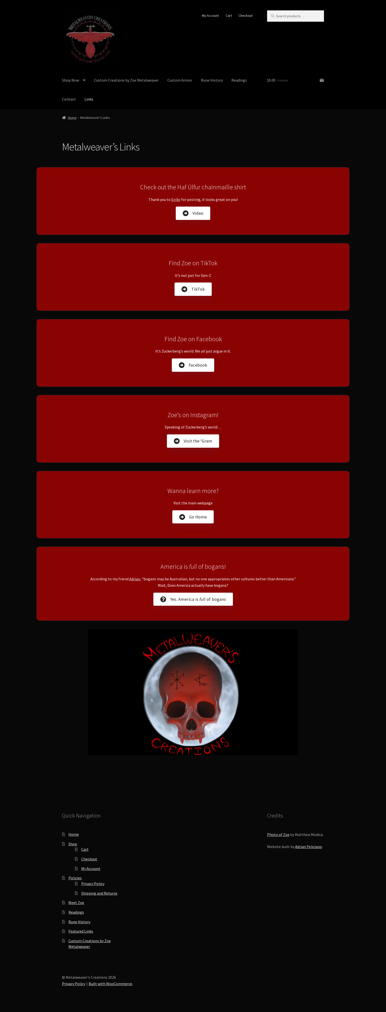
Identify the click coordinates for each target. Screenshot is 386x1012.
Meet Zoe (76, 902)
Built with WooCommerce (110, 983)
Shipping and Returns (99, 893)
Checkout (246, 15)
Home (72, 117)
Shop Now (70, 80)
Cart (229, 15)
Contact (69, 99)
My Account (210, 15)
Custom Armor (179, 80)
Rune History (212, 80)
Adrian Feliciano (308, 846)
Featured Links (80, 931)
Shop (72, 843)
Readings (239, 80)
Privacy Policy (92, 883)
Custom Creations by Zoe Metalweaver (126, 80)
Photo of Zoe (278, 834)
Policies (75, 877)
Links (88, 99)
